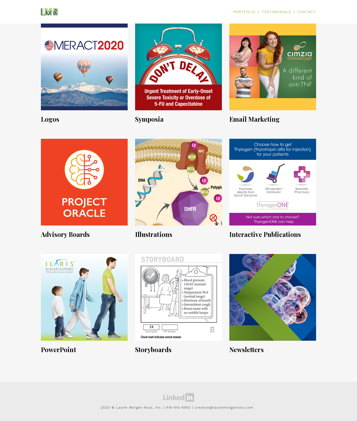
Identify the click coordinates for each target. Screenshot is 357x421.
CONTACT (306, 11)
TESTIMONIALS (276, 11)
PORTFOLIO (244, 11)
